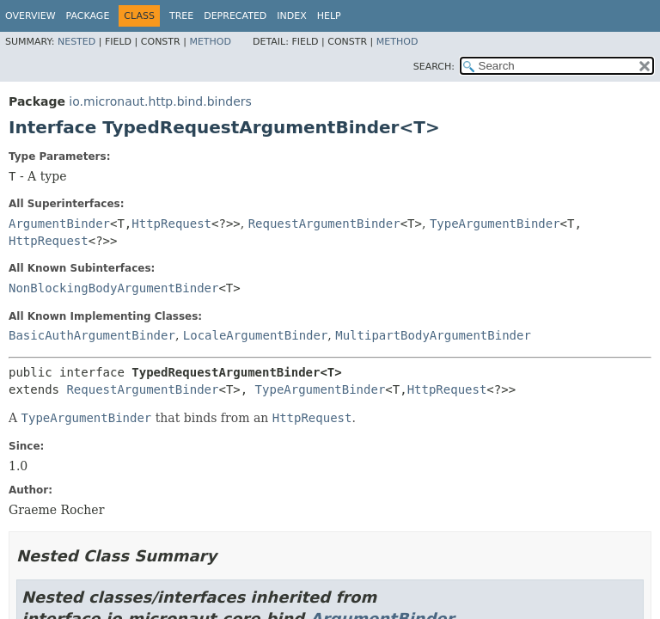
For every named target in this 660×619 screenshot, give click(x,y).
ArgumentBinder (59, 223)
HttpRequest (171, 223)
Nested (76, 41)
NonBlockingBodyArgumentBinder (113, 288)
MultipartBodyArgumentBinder (433, 335)
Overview (30, 15)
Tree (181, 15)
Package (88, 15)
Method (210, 41)
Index (291, 15)
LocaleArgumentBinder (255, 335)
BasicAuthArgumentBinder (92, 335)
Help (329, 15)
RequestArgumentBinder (324, 223)
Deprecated (235, 15)
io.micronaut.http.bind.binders (160, 101)
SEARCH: (434, 66)
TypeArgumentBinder (495, 223)
